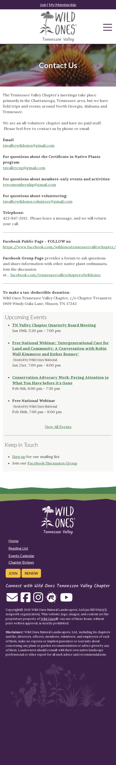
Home (13, 540)
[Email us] (12, 600)
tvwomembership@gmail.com (29, 184)
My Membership (62, 4)
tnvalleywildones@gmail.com (28, 145)
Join (43, 4)
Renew (31, 573)
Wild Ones (48, 619)
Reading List (18, 548)
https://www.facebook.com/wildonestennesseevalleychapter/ (59, 247)
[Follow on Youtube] (66, 600)
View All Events (58, 426)
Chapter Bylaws (21, 562)
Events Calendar (21, 555)
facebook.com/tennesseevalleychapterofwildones (55, 274)
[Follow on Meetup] (51, 600)
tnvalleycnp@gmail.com (24, 167)
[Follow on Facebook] (25, 600)
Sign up (18, 456)
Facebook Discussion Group (52, 463)
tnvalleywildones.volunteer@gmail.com (37, 201)
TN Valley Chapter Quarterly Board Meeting (54, 325)
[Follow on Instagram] (38, 600)
